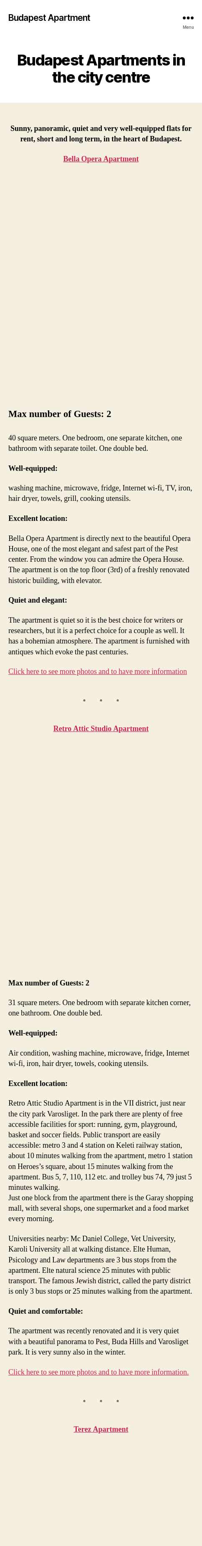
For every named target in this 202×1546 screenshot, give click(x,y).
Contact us (27, 1482)
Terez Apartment (101, 1026)
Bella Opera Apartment (49, 1438)
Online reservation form (50, 1493)
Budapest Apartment (49, 17)
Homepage (28, 1427)
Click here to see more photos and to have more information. (98, 968)
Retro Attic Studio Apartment (101, 527)
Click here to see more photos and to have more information (97, 470)
